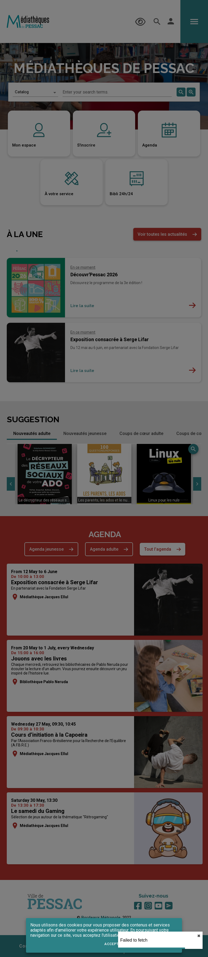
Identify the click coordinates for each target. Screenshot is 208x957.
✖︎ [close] (198, 936)
